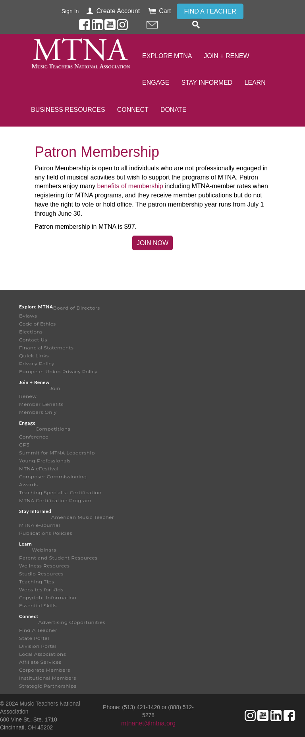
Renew (28, 396)
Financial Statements (46, 348)
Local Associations (42, 654)
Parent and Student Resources (58, 558)
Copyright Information (48, 598)
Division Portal (37, 646)
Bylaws (28, 316)
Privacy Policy (36, 364)
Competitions (53, 429)
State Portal (34, 638)
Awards (28, 484)
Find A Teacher (38, 630)
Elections (30, 332)
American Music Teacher (82, 517)
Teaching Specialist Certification (60, 492)
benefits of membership (130, 186)
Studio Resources (41, 574)
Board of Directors (76, 308)
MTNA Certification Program (55, 500)
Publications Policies (45, 533)
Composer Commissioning (53, 477)
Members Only (37, 412)
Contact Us (33, 340)
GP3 (24, 445)
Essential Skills (38, 605)
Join (55, 388)
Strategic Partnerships (48, 686)
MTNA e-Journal (39, 525)
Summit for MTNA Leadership (57, 453)
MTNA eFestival (38, 469)
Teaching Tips (36, 582)
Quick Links (34, 356)
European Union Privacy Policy (58, 371)
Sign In (70, 11)
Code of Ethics (37, 324)
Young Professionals (45, 461)
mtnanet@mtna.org (148, 723)
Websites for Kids (41, 590)
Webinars (44, 550)
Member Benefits (41, 404)
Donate (173, 109)
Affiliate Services (40, 662)
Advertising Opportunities (71, 622)
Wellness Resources (44, 566)
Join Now (152, 243)
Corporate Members (44, 670)
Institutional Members (47, 678)
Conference (33, 437)
